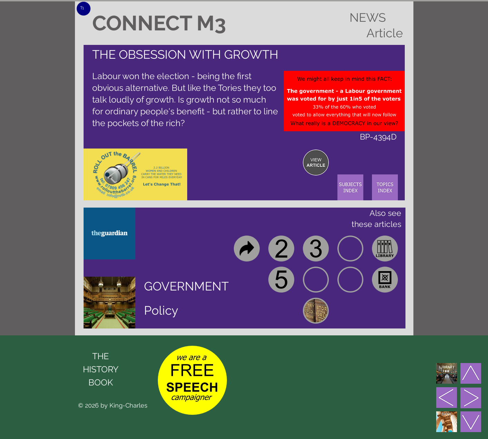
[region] (316, 162)
